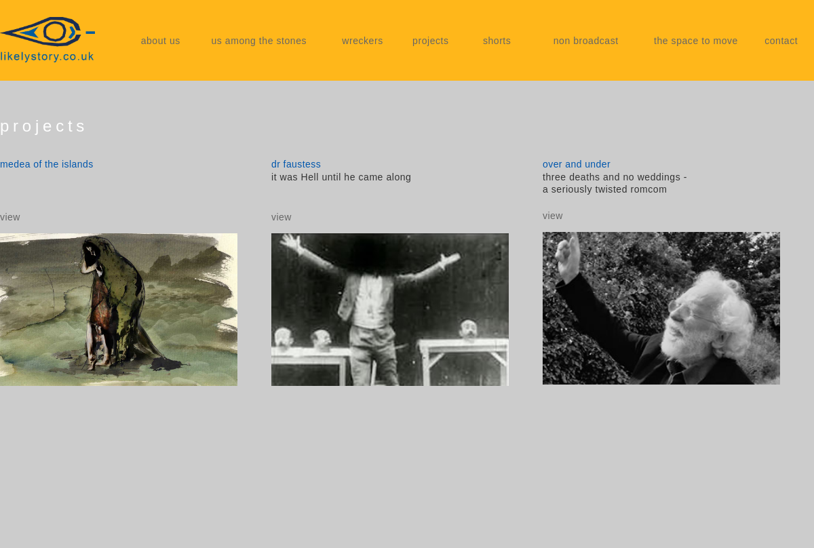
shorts (497, 40)
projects (430, 40)
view (10, 217)
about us (160, 40)
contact (781, 40)
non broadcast (586, 40)
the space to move (696, 40)
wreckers (362, 40)
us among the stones (259, 40)
